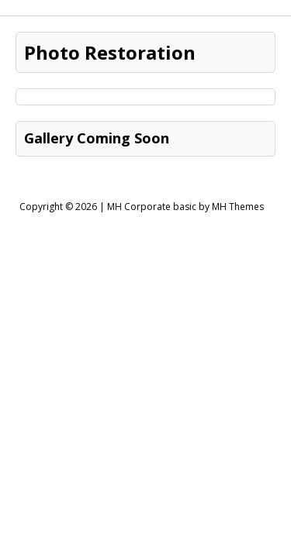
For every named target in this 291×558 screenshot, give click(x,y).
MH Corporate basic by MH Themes (185, 206)
